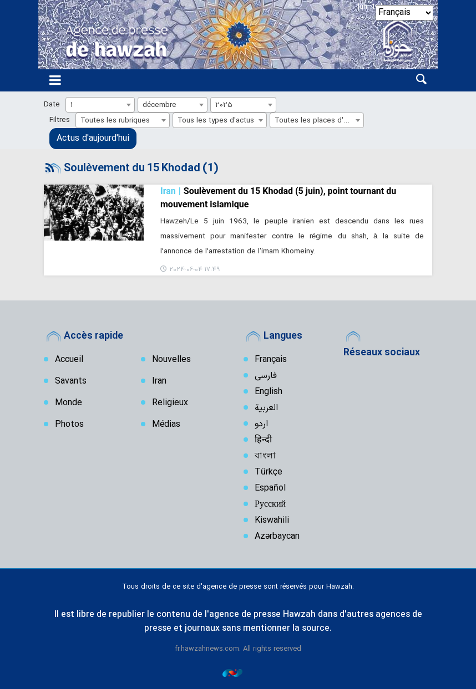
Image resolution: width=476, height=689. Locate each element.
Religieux (170, 403)
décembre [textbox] (159, 105)
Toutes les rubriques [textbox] (115, 120)
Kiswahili (272, 520)
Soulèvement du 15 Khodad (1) (141, 168)
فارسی (266, 375)
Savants (71, 381)
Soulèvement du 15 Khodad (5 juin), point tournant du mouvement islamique (278, 197)
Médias (166, 424)
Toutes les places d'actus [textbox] (318, 120)
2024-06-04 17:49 (194, 269)
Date (52, 104)
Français (271, 359)
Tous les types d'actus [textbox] (216, 120)
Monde (68, 403)
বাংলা (265, 456)
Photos (69, 424)
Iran (159, 381)
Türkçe (268, 472)
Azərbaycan (277, 536)
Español (270, 488)
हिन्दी (263, 440)
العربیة (266, 408)
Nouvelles (171, 359)
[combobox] (100, 105)
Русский (270, 504)
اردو (261, 424)
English (268, 392)
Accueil (69, 359)
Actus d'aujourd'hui (93, 138)
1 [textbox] (71, 105)
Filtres (59, 120)
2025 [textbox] (223, 105)
